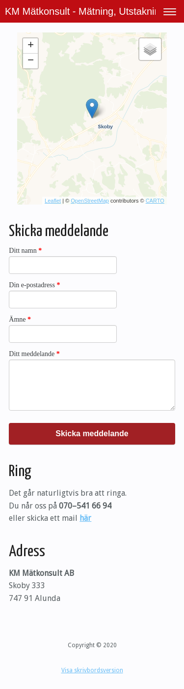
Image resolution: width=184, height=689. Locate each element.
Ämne (20, 319)
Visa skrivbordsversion (92, 670)
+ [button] (30, 45)
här (85, 518)
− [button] (30, 61)
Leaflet (53, 201)
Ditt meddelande (34, 354)
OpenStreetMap (90, 201)
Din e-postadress (34, 285)
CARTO (155, 201)
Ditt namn (25, 250)
